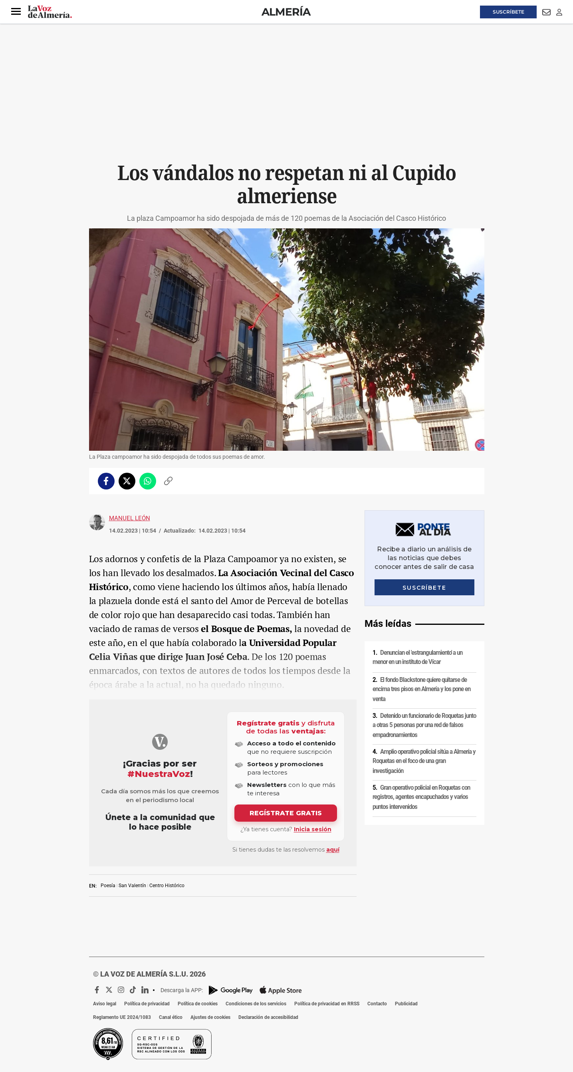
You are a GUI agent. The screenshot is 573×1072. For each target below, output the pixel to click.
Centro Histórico (166, 885)
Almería (286, 11)
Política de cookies (198, 1004)
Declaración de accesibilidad (268, 1017)
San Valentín (132, 885)
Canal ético (170, 1017)
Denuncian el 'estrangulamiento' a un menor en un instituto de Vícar (417, 657)
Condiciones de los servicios (256, 1004)
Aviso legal (104, 1004)
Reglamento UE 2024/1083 (122, 1017)
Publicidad (406, 1004)
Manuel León (129, 518)
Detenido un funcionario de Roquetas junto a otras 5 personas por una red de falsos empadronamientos (424, 725)
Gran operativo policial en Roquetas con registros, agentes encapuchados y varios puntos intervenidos (421, 797)
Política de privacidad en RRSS (326, 1004)
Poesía (108, 885)
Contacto (377, 1004)
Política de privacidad (147, 1004)
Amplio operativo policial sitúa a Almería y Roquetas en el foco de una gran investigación (424, 761)
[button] (16, 11)
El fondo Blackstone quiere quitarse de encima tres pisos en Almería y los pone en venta (421, 689)
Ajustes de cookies (210, 1017)
